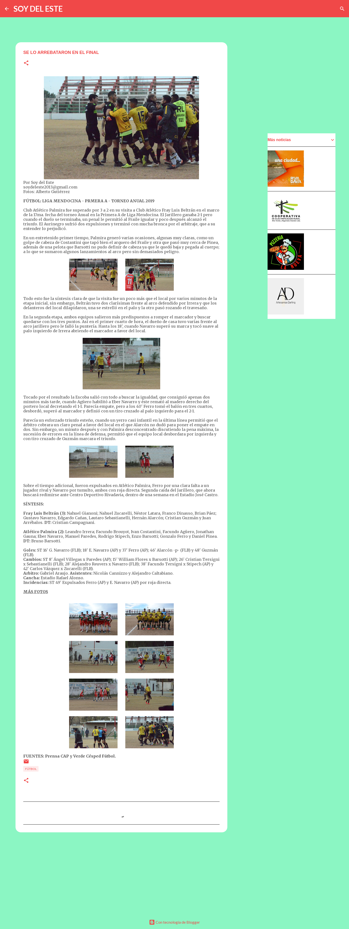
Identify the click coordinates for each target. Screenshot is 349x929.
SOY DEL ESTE (38, 8)
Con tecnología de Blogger (174, 922)
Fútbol (31, 769)
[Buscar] (342, 9)
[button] (26, 63)
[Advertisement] (121, 874)
